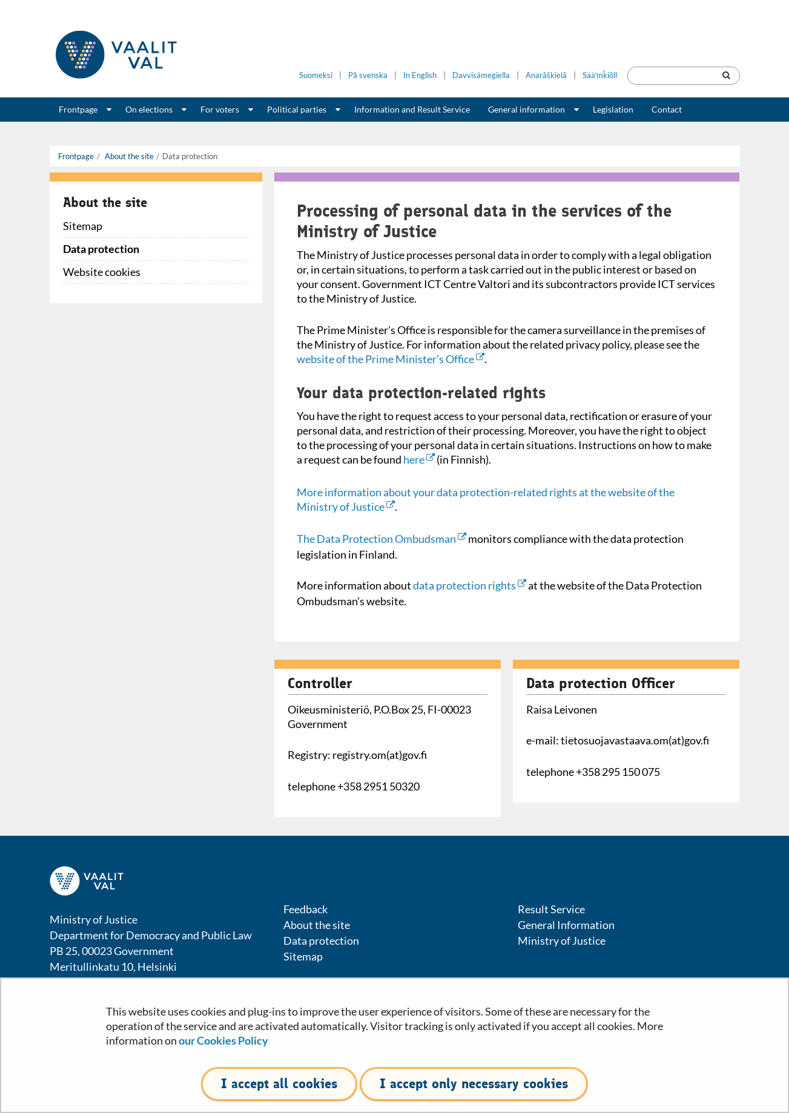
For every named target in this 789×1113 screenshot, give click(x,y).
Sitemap (82, 225)
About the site (128, 156)
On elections (149, 109)
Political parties (296, 109)
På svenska (368, 75)
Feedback (305, 909)
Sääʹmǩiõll (600, 75)
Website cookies (101, 271)
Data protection (101, 248)
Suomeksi (315, 75)
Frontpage (78, 109)
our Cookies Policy (223, 1040)
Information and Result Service (412, 109)
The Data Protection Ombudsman (381, 538)
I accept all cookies (279, 1083)
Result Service (551, 909)
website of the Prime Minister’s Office (390, 359)
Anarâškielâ (546, 75)
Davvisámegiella (481, 75)
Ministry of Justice (562, 940)
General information (526, 109)
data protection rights (469, 585)
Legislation (613, 109)
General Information (566, 924)
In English (420, 75)
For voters (219, 109)
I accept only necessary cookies (474, 1083)
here (419, 459)
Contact (667, 109)
